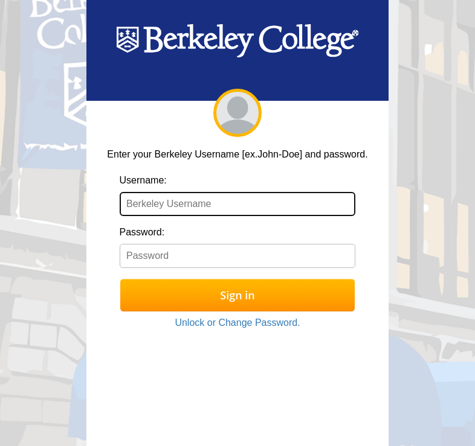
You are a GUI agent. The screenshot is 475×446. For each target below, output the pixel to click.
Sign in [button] (237, 295)
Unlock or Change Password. (237, 322)
